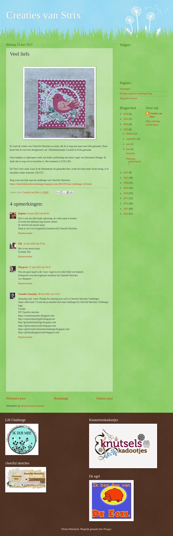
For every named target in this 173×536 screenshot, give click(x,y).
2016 (126, 203)
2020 (126, 183)
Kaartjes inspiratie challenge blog (136, 93)
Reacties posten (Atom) (32, 406)
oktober (130, 133)
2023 (126, 129)
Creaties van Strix (43, 15)
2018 (126, 193)
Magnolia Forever (128, 98)
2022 (126, 172)
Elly (20, 243)
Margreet (23, 267)
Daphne (22, 213)
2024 (126, 124)
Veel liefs (130, 153)
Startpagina (125, 89)
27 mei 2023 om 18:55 (40, 267)
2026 (126, 114)
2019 (126, 188)
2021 (126, 177)
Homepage (61, 398)
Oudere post (104, 398)
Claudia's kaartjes (27, 294)
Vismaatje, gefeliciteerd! (133, 161)
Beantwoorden (25, 233)
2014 (126, 214)
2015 (126, 208)
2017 (126, 198)
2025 (126, 119)
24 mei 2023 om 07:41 (34, 243)
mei (128, 149)
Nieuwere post (16, 398)
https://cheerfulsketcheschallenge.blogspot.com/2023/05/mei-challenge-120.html (51, 184)
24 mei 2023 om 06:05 (38, 213)
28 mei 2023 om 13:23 (49, 294)
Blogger (107, 529)
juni (128, 144)
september (131, 139)
